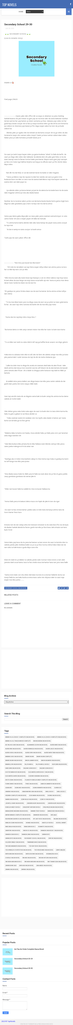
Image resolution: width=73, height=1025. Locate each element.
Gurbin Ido (57, 788)
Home (5, 12)
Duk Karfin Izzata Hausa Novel (15, 776)
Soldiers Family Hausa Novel (14, 842)
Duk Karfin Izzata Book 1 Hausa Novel (40, 772)
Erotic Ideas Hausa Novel (13, 780)
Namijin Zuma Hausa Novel (14, 823)
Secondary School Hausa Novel (15, 589)
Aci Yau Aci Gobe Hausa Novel (14, 745)
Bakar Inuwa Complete (44, 757)
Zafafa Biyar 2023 (10, 866)
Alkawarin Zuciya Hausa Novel (37, 745)
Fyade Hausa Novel (31, 784)
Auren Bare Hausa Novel (58, 745)
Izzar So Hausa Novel (47, 800)
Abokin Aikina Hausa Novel (42, 741)
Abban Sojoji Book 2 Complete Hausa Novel (51, 737)
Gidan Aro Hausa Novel (22, 788)
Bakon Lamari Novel (31, 761)
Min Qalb (54, 815)
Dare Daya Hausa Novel (13, 768)
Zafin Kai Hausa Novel (26, 866)
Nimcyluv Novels (47, 823)
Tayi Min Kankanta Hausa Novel (15, 846)
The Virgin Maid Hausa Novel (43, 850)
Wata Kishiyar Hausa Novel (34, 854)
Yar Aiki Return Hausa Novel (48, 858)
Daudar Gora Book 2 (46, 768)
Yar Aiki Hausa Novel (29, 858)
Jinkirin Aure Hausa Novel (56, 803)
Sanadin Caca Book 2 (12, 835)
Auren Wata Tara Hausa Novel (54, 753)
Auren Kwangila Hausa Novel (33, 749)
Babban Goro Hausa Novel (14, 757)
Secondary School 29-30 (23, 969)
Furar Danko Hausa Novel (14, 784)
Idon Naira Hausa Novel (37, 796)
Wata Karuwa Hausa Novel (14, 854)
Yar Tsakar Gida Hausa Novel (57, 862)
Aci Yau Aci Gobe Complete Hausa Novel (29, 949)
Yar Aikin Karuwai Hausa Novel (34, 862)
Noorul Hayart (61, 823)
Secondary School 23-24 (23, 959)
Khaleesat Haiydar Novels (31, 807)
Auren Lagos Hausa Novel (54, 749)
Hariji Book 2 (61, 792)
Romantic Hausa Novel (45, 827)
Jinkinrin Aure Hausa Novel (36, 803)
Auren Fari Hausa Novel (13, 749)
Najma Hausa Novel (60, 819)
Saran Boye (46, 835)
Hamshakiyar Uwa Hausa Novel (32, 792)
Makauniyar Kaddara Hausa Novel (16, 811)
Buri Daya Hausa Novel (59, 764)
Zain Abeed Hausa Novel (44, 866)
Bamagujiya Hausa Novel (13, 764)
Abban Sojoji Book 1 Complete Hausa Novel (19, 737)
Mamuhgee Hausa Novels (56, 811)
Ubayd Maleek (60, 850)
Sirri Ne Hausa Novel (55, 838)
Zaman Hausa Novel (11, 870)
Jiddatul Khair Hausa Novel (14, 803)
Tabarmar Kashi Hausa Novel (36, 842)
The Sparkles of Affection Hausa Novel (18, 850)
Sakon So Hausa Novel (30, 831)
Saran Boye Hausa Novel (13, 838)
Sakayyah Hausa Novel (12, 831)
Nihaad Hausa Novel (32, 823)
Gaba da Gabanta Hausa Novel (51, 784)
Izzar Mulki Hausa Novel (29, 800)
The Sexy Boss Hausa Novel (38, 846)
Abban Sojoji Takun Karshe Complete (18, 741)
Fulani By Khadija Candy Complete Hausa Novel (41, 780)
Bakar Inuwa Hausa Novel (13, 761)
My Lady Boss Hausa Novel (42, 819)
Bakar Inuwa (29, 757)
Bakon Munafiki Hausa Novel (50, 761)
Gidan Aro (8, 788)
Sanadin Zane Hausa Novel (30, 835)
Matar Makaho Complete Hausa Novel (18, 815)
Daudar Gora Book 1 (30, 768)
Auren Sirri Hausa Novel (33, 753)
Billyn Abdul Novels (42, 764)
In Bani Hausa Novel (54, 796)
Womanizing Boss (52, 854)
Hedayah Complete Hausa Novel (15, 796)
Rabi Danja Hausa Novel (13, 827)
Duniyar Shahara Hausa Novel (39, 776)
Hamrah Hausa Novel (12, 792)
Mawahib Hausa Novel (40, 815)
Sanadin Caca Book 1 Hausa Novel (52, 831)
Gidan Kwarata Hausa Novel (42, 788)
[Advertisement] (36, 670)
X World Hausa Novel (12, 858)
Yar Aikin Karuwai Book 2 (13, 862)
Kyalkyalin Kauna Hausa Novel (53, 807)
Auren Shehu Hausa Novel (14, 753)
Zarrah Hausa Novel (28, 870)
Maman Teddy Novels (38, 811)
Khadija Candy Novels (12, 807)
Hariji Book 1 (49, 792)
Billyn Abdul (29, 764)
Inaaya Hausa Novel (11, 800)
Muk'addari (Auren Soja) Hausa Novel (17, 819)
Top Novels (8, 4)
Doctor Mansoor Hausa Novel (15, 772)
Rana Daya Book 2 (29, 827)
